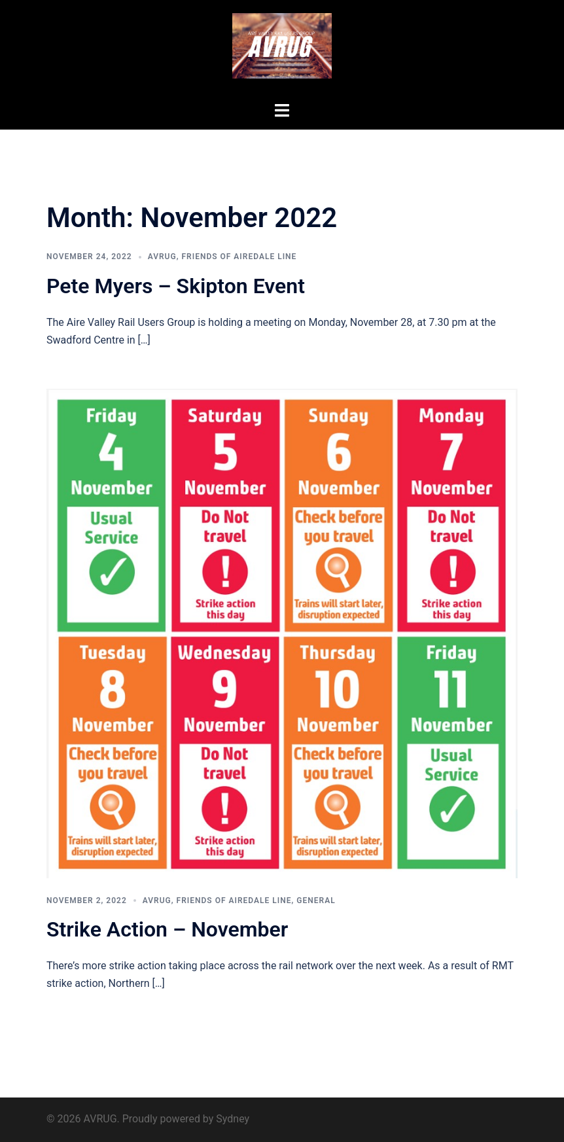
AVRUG (162, 256)
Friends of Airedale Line (238, 256)
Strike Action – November (167, 929)
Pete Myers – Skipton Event (175, 286)
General (315, 900)
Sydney (232, 1119)
